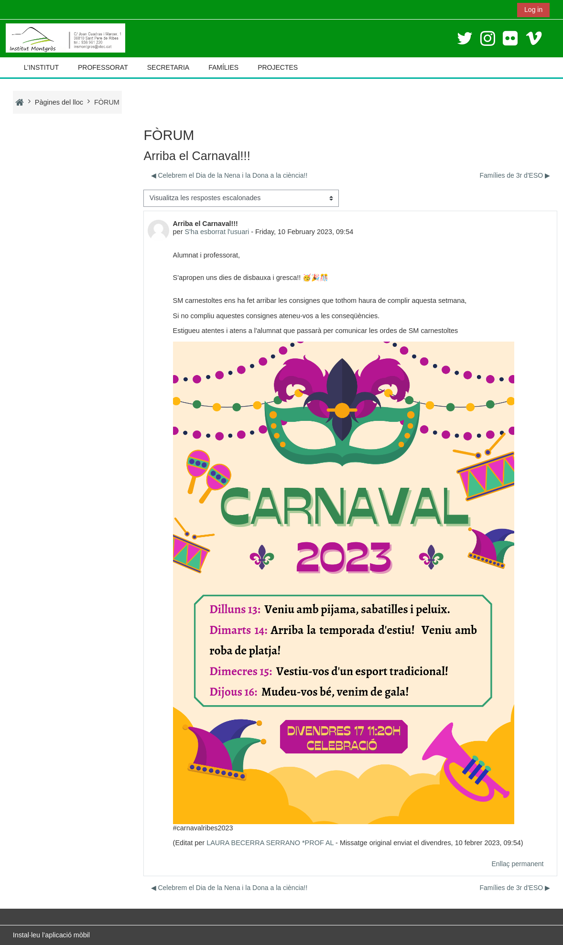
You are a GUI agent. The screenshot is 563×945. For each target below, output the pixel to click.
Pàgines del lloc (59, 102)
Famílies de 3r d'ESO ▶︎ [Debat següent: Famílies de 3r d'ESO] (515, 175)
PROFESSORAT (103, 67)
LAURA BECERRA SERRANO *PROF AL (270, 843)
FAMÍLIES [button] (223, 67)
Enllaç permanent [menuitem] (517, 864)
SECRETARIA (168, 67)
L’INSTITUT (41, 67)
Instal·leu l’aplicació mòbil (51, 935)
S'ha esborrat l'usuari (216, 232)
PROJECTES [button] (278, 67)
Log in (533, 9)
